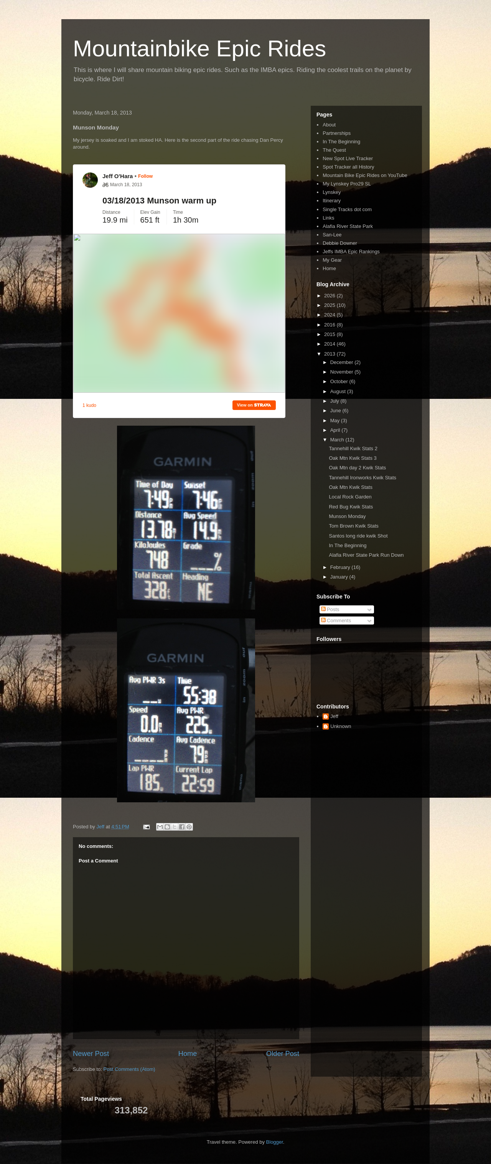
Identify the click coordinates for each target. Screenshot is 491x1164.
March (338, 440)
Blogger (274, 1142)
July (335, 401)
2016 (330, 325)
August (338, 391)
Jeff (334, 716)
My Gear (332, 260)
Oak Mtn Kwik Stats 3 (352, 458)
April (336, 430)
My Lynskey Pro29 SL (347, 184)
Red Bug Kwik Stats (351, 507)
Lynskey (332, 192)
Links (328, 218)
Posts (330, 609)
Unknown (340, 726)
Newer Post (91, 1053)
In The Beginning (341, 141)
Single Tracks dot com (347, 209)
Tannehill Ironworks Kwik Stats (362, 477)
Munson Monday (347, 516)
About (329, 125)
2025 (330, 305)
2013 (330, 354)
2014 (330, 344)
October (339, 381)
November (342, 372)
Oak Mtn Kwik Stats (350, 487)
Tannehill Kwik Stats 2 (353, 448)
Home (187, 1053)
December (342, 362)
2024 (330, 315)
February (341, 567)
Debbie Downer (340, 243)
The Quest (334, 150)
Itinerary (332, 200)
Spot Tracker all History (348, 167)
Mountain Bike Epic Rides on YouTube (365, 175)
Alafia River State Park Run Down (366, 555)
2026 (330, 295)
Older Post (282, 1053)
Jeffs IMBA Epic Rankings (351, 251)
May (335, 420)
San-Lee (332, 235)
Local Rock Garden (350, 497)
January (339, 577)
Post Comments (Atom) (129, 1069)
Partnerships (337, 133)
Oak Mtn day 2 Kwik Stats (357, 468)
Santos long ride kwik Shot (358, 536)
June (336, 410)
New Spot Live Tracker (348, 158)
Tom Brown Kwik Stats (353, 526)
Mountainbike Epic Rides (199, 48)
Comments (336, 620)
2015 (330, 334)
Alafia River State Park (348, 226)
